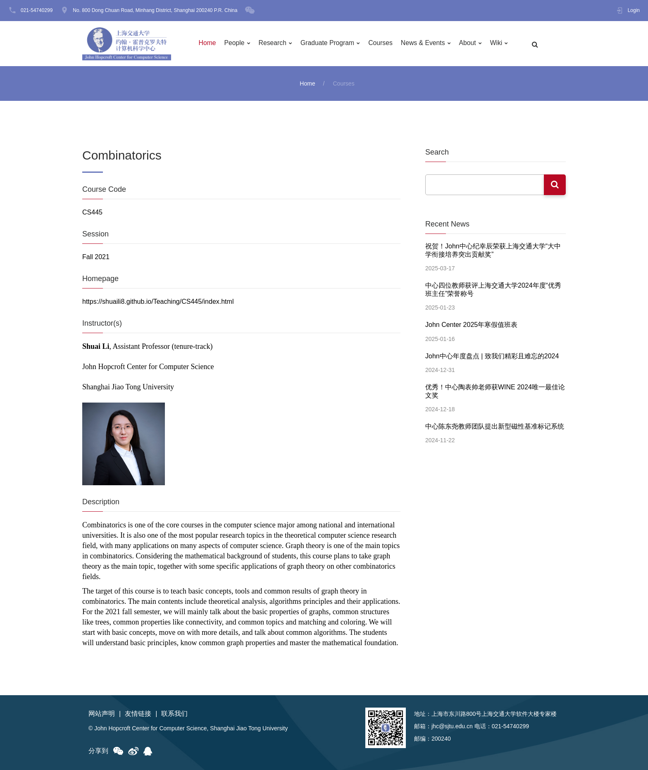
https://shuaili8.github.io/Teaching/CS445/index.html (157, 301)
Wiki (501, 43)
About (472, 43)
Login (634, 10)
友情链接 (138, 713)
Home (208, 43)
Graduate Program (330, 43)
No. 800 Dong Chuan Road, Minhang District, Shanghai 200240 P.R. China (155, 10)
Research (274, 43)
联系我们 (174, 713)
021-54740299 (36, 10)
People (236, 43)
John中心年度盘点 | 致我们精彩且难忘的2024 (492, 354)
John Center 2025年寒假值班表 (471, 323)
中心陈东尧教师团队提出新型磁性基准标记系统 (494, 424)
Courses (384, 43)
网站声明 (101, 713)
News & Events (426, 43)
